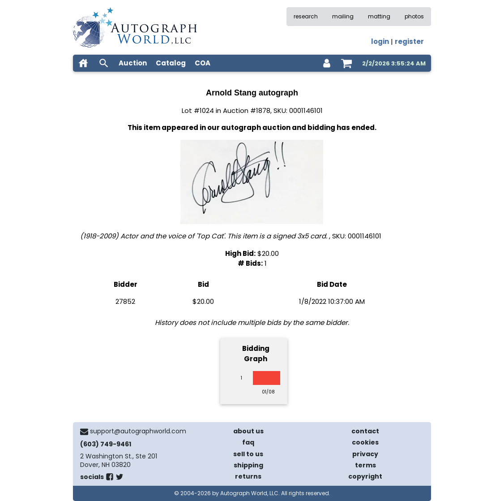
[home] (83, 63)
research (306, 16)
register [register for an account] (409, 41)
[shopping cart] (346, 63)
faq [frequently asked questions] (248, 442)
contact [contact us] (365, 431)
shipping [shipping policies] (248, 465)
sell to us (248, 453)
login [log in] (380, 41)
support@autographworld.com (138, 431)
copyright (365, 476)
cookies (365, 442)
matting (379, 16)
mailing (343, 16)
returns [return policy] (248, 476)
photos (414, 16)
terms (365, 465)
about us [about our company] (248, 431)
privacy (365, 453)
